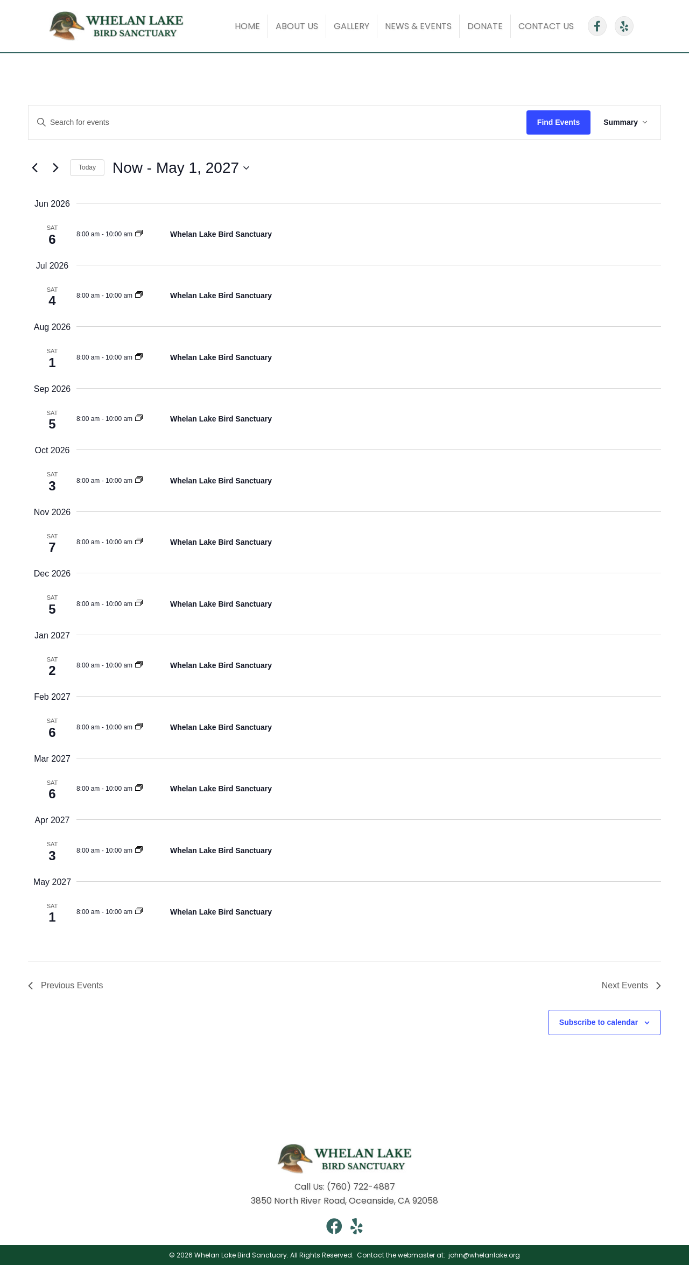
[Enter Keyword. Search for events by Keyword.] (277, 122)
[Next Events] (55, 167)
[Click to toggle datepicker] (181, 168)
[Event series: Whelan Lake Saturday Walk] (139, 234)
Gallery (351, 26)
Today (87, 167)
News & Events (418, 26)
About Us (297, 26)
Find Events (558, 122)
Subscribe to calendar (598, 1022)
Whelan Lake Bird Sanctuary (221, 234)
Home (247, 26)
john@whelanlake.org (483, 1255)
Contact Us (546, 26)
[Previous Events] (34, 167)
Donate (485, 26)
